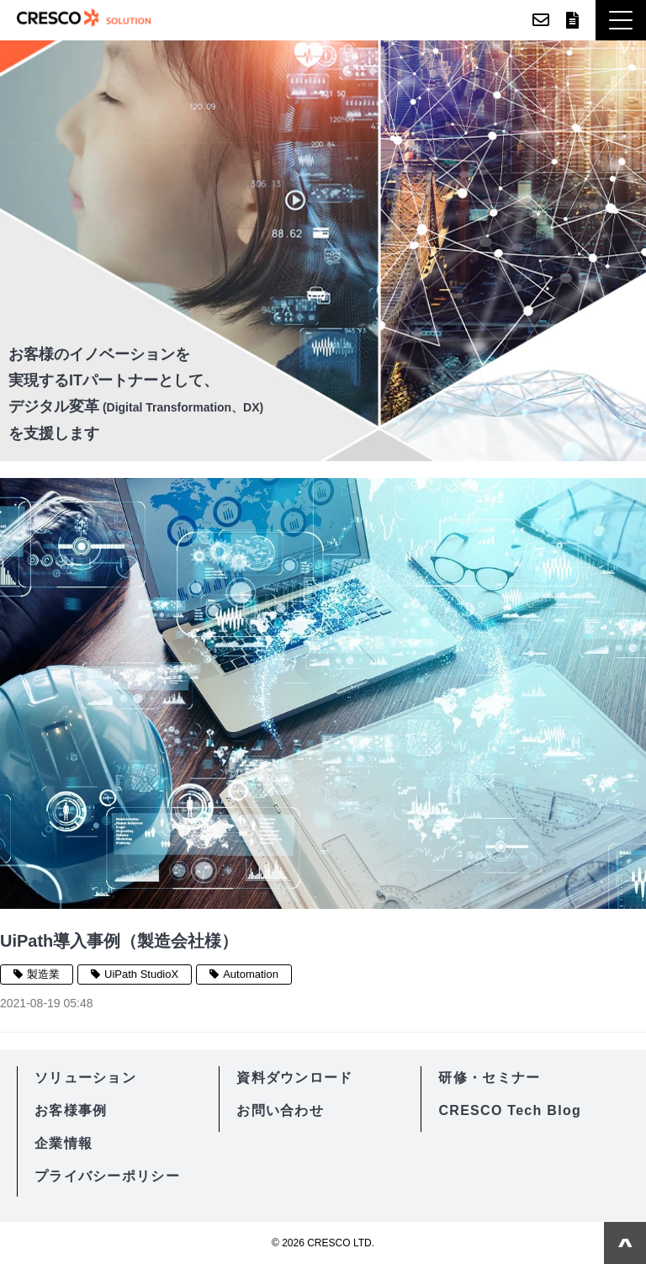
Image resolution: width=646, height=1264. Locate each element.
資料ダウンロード (572, 20)
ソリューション (85, 1077)
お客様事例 (70, 1110)
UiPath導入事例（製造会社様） (119, 941)
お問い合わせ (541, 20)
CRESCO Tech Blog (509, 1110)
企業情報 (63, 1143)
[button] (621, 20)
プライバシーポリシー (107, 1176)
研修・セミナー (489, 1077)
